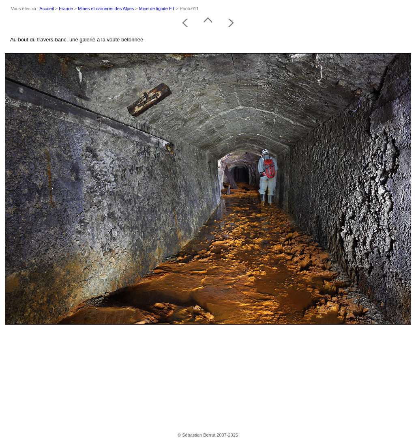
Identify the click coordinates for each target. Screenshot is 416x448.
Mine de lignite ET (157, 8)
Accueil (46, 8)
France (66, 8)
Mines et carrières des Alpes (106, 8)
